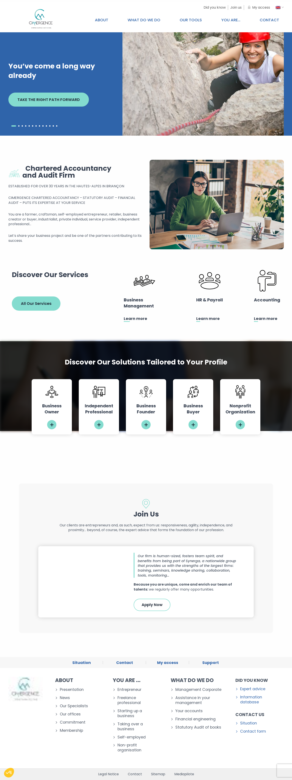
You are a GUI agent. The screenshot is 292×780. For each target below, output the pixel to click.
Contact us (249, 715)
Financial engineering (195, 719)
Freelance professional (129, 700)
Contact (135, 774)
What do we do (144, 20)
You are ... (127, 680)
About (101, 20)
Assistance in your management (192, 700)
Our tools (191, 20)
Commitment (72, 722)
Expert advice (252, 689)
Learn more (135, 318)
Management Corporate (198, 689)
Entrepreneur (129, 689)
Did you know (251, 680)
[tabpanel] (51, 406)
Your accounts (189, 711)
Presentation (72, 689)
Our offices (70, 714)
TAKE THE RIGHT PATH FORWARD (48, 99)
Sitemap (158, 774)
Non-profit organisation (129, 748)
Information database (251, 700)
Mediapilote (184, 774)
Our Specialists (74, 706)
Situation (248, 723)
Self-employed (131, 737)
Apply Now (152, 604)
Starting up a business (129, 713)
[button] (9, 773)
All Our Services (36, 303)
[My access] (258, 7)
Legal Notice (108, 774)
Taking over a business (130, 727)
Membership (71, 730)
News (65, 697)
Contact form (253, 731)
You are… (230, 20)
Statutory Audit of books (198, 727)
